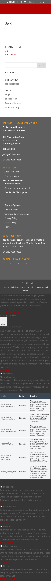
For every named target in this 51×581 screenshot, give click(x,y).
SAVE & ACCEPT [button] (7, 579)
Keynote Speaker (12, 205)
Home (7, 226)
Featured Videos (12, 176)
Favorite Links (11, 209)
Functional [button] (5, 483)
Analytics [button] (4, 523)
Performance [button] (6, 503)
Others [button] (3, 562)
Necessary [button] (5, 370)
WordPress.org (12, 107)
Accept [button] (20, 312)
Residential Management (16, 192)
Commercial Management (17, 188)
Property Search (12, 183)
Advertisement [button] (7, 542)
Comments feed (13, 103)
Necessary (8, 373)
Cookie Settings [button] (8, 312)
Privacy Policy (10, 218)
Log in (8, 94)
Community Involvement (16, 214)
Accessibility (10, 222)
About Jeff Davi (11, 171)
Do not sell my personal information (17, 308)
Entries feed (11, 98)
